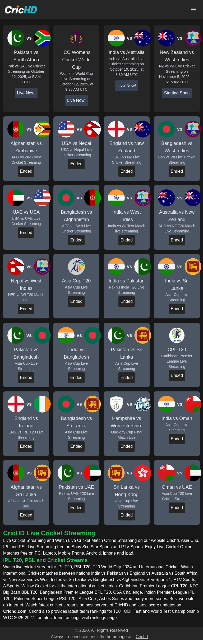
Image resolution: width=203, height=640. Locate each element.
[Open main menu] (193, 9)
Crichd (142, 636)
